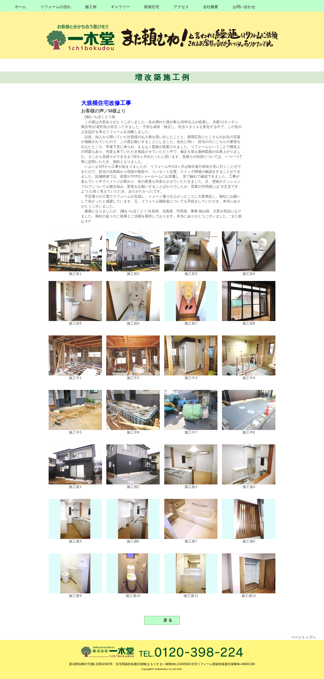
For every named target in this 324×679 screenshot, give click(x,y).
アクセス (181, 7)
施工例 (90, 7)
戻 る (166, 620)
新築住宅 (151, 7)
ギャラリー (120, 7)
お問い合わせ (244, 7)
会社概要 (210, 7)
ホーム (20, 7)
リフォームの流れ (55, 7)
